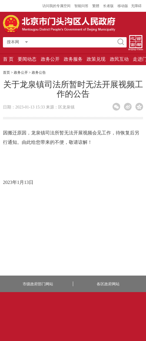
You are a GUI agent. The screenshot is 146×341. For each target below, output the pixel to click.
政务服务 (73, 59)
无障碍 (136, 6)
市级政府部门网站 (38, 284)
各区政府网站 (108, 284)
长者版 (109, 6)
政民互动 (119, 59)
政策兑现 (96, 59)
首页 (6, 72)
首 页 (8, 59)
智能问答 (81, 6)
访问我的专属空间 (56, 6)
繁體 (95, 6)
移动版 (123, 6)
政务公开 (50, 59)
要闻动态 (27, 59)
